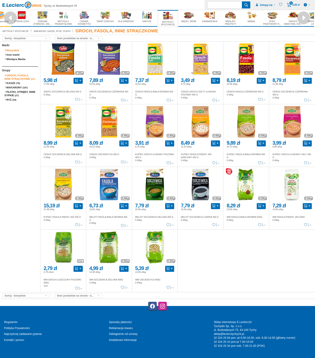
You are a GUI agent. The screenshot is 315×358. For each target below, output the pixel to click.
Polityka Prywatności (17, 328)
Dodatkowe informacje (123, 340)
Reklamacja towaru (121, 328)
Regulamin (10, 322)
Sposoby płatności (120, 322)
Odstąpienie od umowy (123, 333)
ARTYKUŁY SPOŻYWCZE (15, 31)
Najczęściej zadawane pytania (23, 333)
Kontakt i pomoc (14, 340)
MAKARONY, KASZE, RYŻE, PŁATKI (52, 31)
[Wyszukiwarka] (225, 4)
